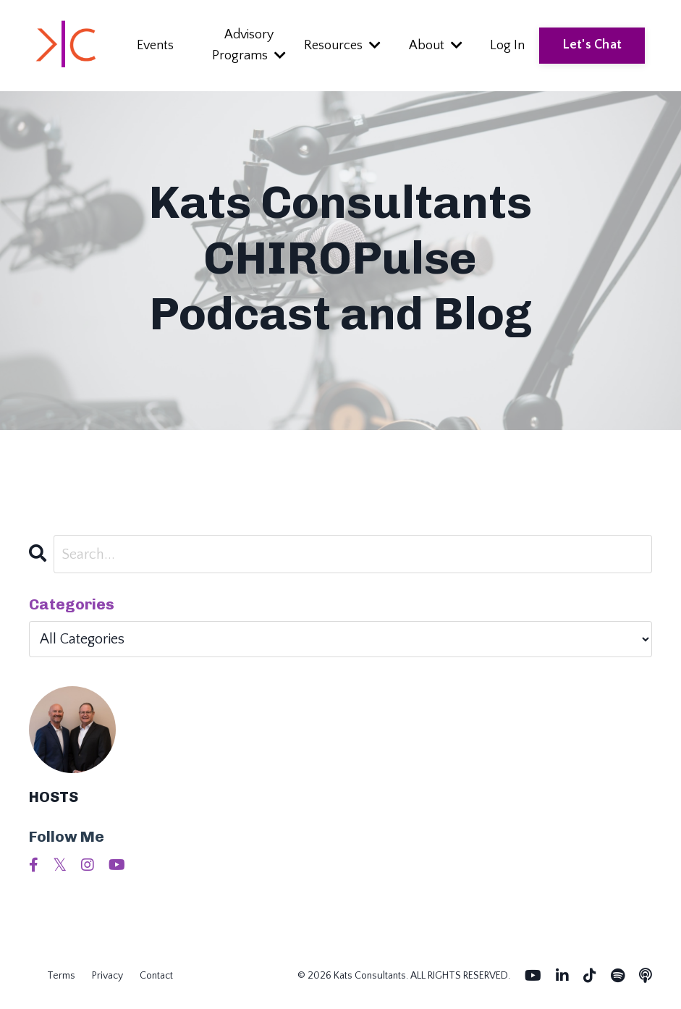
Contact (156, 975)
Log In (507, 45)
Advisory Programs (249, 45)
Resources (342, 45)
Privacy (107, 975)
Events (155, 45)
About (435, 45)
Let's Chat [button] (592, 45)
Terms (61, 975)
